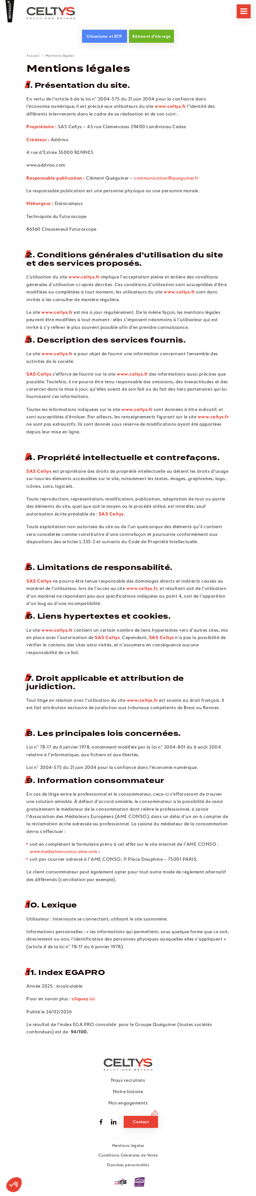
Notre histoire (128, 1091)
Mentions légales (128, 1145)
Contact (141, 1121)
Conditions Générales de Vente (128, 1155)
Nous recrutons (128, 1080)
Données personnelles (128, 1164)
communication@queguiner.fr (166, 178)
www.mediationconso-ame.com (64, 851)
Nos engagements (128, 1103)
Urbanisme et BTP (104, 36)
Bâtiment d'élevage (151, 36)
